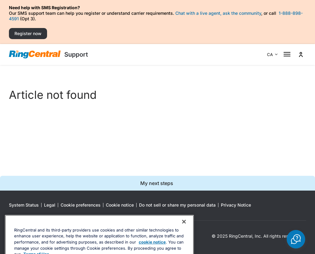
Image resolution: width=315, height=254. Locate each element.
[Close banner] (184, 232)
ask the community (242, 13)
